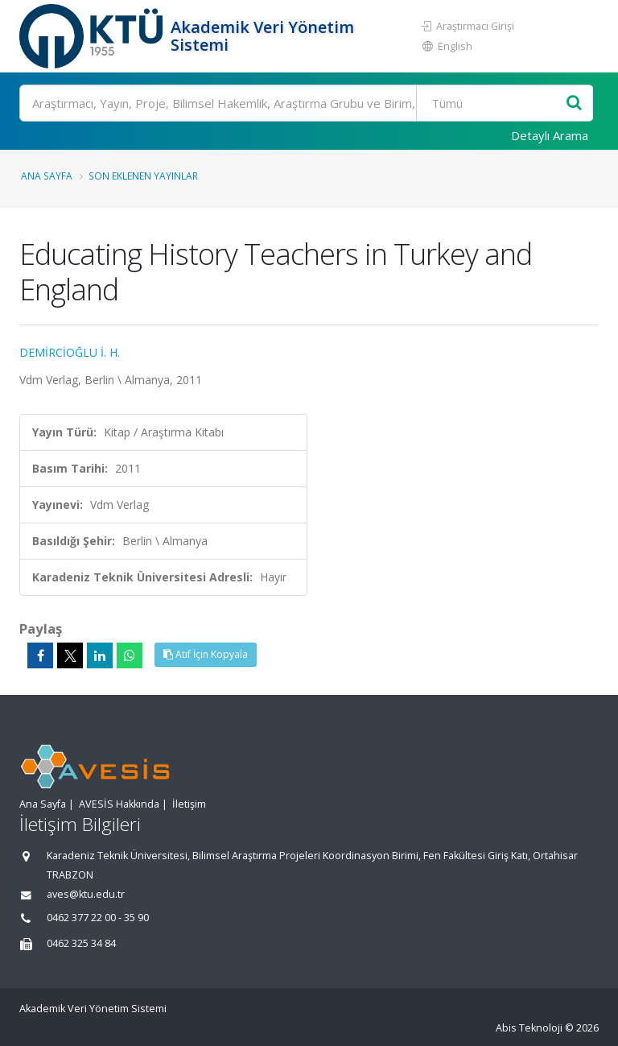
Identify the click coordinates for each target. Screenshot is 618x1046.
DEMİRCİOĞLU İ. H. (69, 352)
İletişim (189, 804)
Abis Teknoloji (529, 1028)
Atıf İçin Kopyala (205, 654)
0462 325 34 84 (81, 943)
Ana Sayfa (46, 175)
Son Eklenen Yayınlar (143, 175)
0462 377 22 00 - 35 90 (98, 917)
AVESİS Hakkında (119, 804)
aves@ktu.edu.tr (86, 894)
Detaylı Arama (549, 135)
